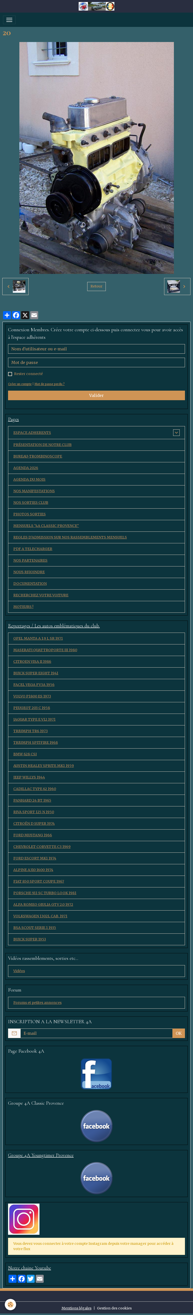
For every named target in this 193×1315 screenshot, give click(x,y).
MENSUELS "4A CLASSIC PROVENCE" (46, 525)
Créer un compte (20, 384)
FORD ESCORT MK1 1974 (34, 858)
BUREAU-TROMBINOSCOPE (37, 456)
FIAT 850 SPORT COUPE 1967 (38, 881)
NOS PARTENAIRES (30, 560)
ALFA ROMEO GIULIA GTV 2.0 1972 (43, 904)
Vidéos (19, 971)
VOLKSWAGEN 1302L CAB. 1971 (40, 916)
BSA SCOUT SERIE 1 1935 (34, 927)
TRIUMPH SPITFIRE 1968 (35, 742)
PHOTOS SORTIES (29, 514)
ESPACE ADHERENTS (32, 432)
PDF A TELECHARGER (32, 549)
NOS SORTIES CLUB (30, 502)
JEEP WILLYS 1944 (29, 777)
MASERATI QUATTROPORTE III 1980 (45, 650)
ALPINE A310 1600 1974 (33, 870)
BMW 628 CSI (25, 754)
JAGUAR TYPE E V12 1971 (34, 719)
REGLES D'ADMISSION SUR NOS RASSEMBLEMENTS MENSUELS (70, 537)
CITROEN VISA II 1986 (32, 661)
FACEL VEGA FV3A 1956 (34, 684)
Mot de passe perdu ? (49, 384)
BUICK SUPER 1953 (29, 939)
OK (179, 1033)
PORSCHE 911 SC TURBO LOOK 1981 (44, 893)
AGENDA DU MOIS (29, 479)
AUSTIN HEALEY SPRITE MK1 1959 (43, 765)
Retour (96, 286)
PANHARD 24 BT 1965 (32, 800)
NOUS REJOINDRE (29, 572)
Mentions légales (76, 1308)
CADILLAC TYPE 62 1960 (34, 789)
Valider (96, 395)
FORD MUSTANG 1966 (32, 835)
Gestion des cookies (114, 1308)
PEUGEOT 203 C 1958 (31, 708)
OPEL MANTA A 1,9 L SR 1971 (38, 638)
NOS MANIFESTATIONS (34, 491)
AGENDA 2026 (25, 468)
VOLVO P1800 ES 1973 (32, 696)
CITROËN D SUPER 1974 (34, 823)
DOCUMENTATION (30, 583)
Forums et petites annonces (37, 1002)
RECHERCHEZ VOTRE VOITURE (40, 595)
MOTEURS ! (23, 606)
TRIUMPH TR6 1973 (30, 731)
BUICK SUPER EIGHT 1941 (35, 673)
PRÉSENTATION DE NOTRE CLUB (42, 444)
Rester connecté (28, 374)
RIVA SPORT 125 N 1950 (33, 812)
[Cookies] (10, 1304)
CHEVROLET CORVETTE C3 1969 (42, 846)
